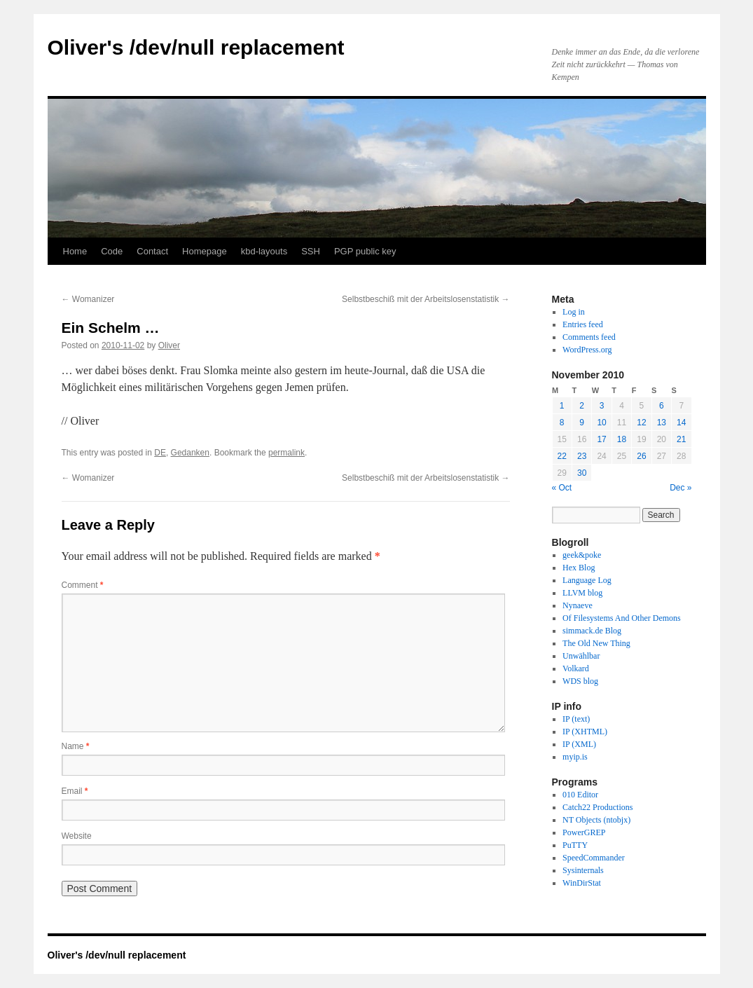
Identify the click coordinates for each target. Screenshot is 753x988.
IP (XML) (579, 744)
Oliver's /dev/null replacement (196, 47)
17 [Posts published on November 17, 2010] (601, 439)
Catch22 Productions (597, 807)
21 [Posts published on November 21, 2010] (681, 439)
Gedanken (190, 453)
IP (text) (576, 719)
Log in (573, 312)
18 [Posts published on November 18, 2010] (621, 439)
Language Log (587, 580)
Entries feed (582, 324)
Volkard (575, 668)
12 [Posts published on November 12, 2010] (641, 422)
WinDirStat (581, 883)
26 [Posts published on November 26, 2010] (641, 456)
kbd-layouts (264, 251)
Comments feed (589, 337)
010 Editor (580, 795)
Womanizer (88, 299)
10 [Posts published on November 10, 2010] (601, 422)
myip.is (575, 757)
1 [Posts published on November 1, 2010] (562, 406)
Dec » (680, 488)
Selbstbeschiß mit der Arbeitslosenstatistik (425, 299)
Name (76, 746)
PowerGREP (583, 832)
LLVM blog (582, 593)
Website (77, 836)
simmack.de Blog (591, 631)
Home (75, 251)
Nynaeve (577, 605)
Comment (83, 585)
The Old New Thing (596, 643)
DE (160, 453)
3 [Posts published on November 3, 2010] (602, 406)
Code (112, 251)
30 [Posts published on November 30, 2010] (581, 473)
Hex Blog (578, 567)
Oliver (169, 345)
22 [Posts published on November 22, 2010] (562, 456)
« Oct (562, 488)
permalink (286, 453)
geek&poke (581, 555)
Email (75, 791)
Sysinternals (583, 870)
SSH (310, 251)
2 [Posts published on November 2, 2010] (581, 406)
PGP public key (365, 251)
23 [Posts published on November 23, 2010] (581, 456)
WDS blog (580, 681)
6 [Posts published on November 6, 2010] (661, 406)
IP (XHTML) (584, 731)
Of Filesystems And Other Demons (621, 618)
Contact (152, 251)
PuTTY (575, 845)
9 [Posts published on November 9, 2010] (581, 422)
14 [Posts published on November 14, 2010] (681, 422)
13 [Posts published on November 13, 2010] (661, 422)
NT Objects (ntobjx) (596, 820)
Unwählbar (581, 656)
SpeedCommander (593, 858)
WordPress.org (587, 350)
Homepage (204, 251)
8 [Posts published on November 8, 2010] (562, 422)
